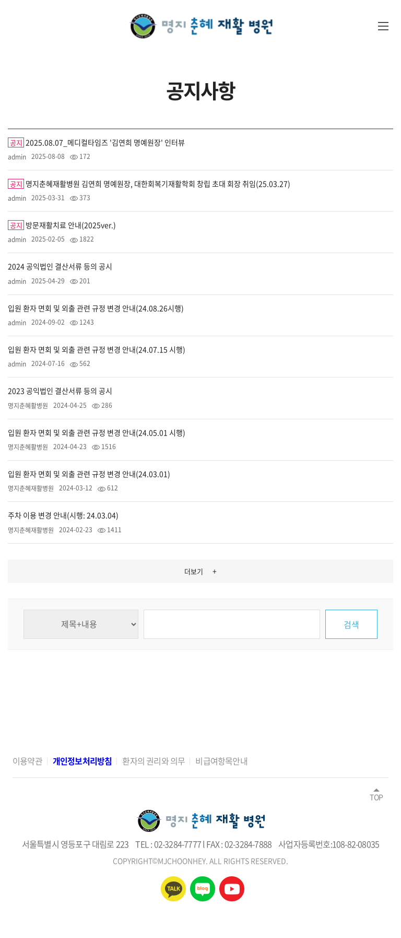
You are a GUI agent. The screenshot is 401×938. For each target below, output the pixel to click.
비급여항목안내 (221, 760)
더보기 (200, 571)
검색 (351, 624)
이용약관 (27, 760)
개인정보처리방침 (82, 760)
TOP (376, 793)
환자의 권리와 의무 (153, 760)
